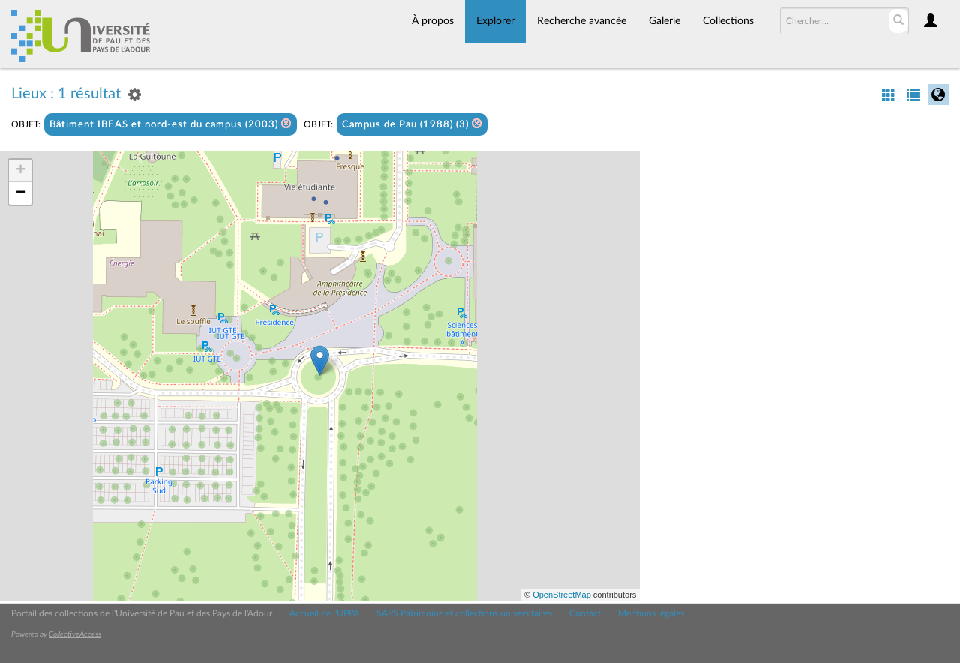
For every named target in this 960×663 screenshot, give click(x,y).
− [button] (21, 193)
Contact (585, 613)
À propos (433, 21)
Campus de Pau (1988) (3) (412, 124)
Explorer (495, 21)
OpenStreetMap (561, 594)
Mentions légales (651, 613)
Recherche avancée (581, 21)
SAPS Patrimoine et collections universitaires (464, 613)
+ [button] (21, 171)
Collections (728, 21)
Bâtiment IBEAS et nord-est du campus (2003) (171, 124)
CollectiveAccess (75, 634)
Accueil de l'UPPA (324, 613)
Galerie (664, 21)
